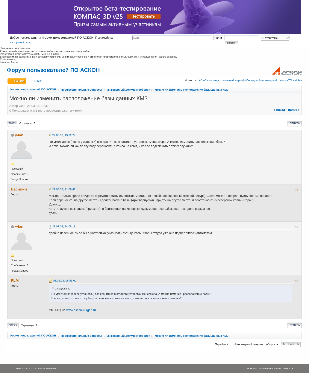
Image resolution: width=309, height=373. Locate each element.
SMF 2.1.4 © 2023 (25, 368)
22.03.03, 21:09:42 (64, 189)
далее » (294, 109)
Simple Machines (46, 368)
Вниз (12, 123)
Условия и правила (270, 368)
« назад (279, 109)
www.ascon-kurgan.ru (81, 310)
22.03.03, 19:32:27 (64, 135)
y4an (19, 135)
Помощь (252, 368)
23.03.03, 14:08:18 (64, 226)
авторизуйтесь (20, 42)
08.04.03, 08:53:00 (64, 280)
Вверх (13, 325)
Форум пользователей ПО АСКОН (53, 70)
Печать (294, 123)
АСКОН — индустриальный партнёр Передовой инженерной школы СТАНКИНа (250, 80)
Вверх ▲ (288, 368)
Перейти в (221, 344)
